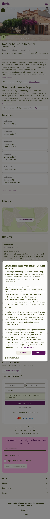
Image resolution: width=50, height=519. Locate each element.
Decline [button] (23, 353)
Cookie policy (29, 347)
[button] (12, 358)
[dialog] (25, 311)
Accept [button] (38, 353)
